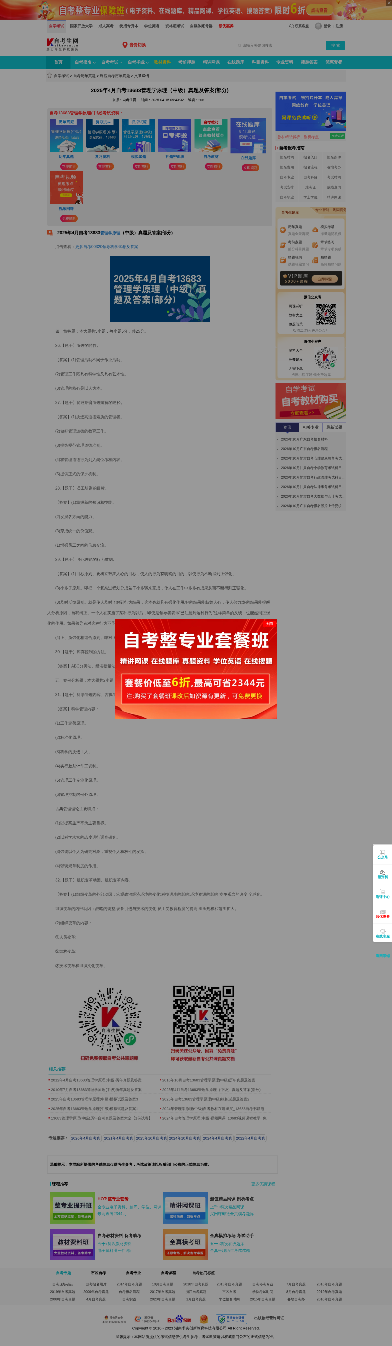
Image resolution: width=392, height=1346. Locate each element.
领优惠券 (383, 917)
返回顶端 (383, 956)
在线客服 (383, 936)
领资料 (383, 877)
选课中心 (383, 897)
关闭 (269, 624)
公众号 (383, 857)
